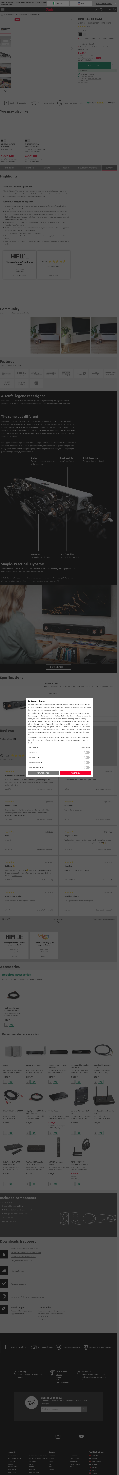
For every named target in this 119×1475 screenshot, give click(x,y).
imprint (30, 743)
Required (32, 747)
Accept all (75, 773)
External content (35, 768)
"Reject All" (49, 718)
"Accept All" (50, 727)
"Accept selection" (34, 735)
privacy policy (78, 740)
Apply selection (43, 773)
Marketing (32, 757)
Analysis (32, 752)
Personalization (34, 762)
